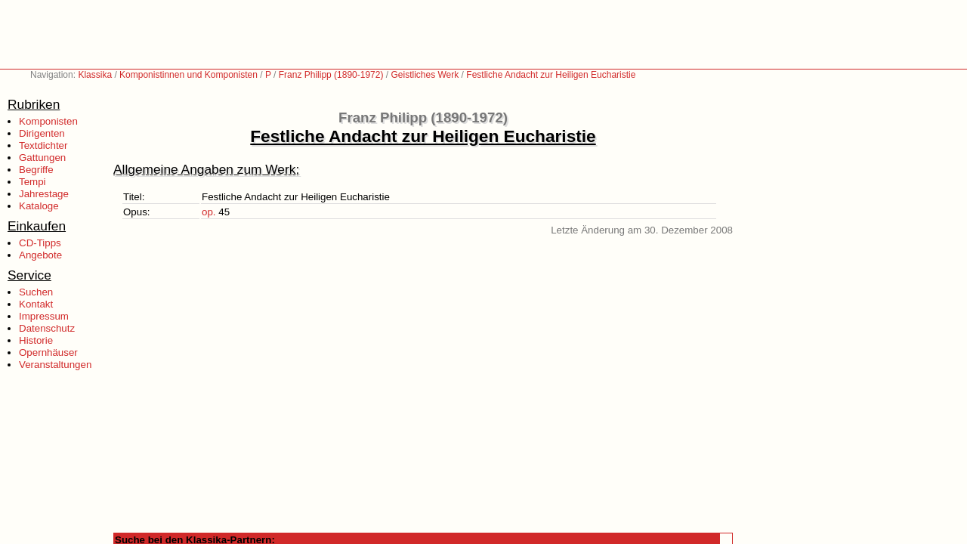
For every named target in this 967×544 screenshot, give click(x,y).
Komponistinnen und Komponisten (188, 75)
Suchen (36, 292)
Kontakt (36, 304)
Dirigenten (42, 133)
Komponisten (48, 121)
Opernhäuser (48, 352)
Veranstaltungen (55, 364)
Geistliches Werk (425, 75)
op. (209, 212)
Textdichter (43, 145)
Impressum (44, 316)
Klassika (95, 75)
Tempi (32, 181)
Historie (36, 340)
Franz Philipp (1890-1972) (331, 75)
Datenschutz (47, 328)
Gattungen (42, 157)
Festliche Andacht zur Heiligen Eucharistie (550, 75)
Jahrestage (44, 193)
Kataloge (39, 206)
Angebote (40, 255)
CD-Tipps (40, 243)
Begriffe (36, 169)
